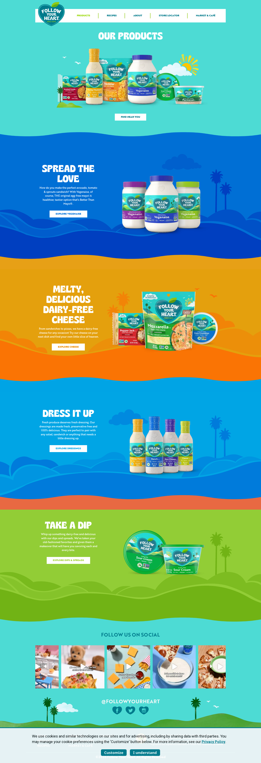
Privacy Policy (213, 742)
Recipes (112, 15)
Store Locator (169, 15)
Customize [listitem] (113, 752)
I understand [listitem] (145, 752)
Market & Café (205, 15)
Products (83, 15)
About (137, 15)
